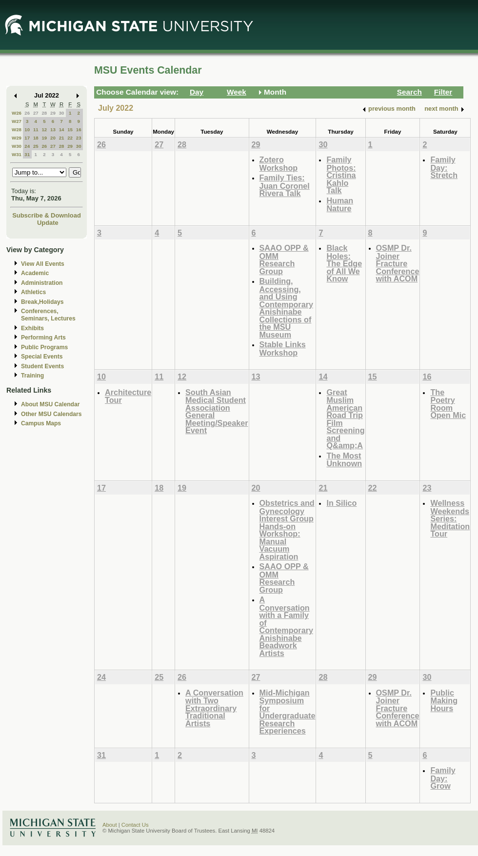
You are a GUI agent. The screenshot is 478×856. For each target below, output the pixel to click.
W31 (16, 154)
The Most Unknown (344, 459)
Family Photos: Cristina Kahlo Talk (341, 175)
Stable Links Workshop (282, 348)
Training (32, 375)
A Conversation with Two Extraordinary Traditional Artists (214, 708)
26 (27, 113)
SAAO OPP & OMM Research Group (284, 259)
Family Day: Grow (442, 778)
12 (44, 129)
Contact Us (135, 825)
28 (44, 113)
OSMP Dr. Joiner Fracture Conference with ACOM (397, 263)
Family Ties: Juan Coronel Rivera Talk (284, 185)
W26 (16, 113)
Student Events (42, 366)
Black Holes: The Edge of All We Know (344, 263)
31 (27, 154)
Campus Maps (41, 423)
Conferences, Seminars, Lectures (48, 315)
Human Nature (339, 204)
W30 (16, 146)
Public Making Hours (444, 700)
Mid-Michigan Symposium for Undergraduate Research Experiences (287, 712)
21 (61, 137)
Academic (35, 273)
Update (48, 222)
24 (27, 146)
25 (36, 146)
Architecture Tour (128, 396)
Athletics (33, 292)
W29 (16, 137)
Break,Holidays (42, 302)
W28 (16, 129)
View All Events (42, 263)
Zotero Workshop (278, 163)
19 (44, 137)
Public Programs (44, 347)
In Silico (341, 502)
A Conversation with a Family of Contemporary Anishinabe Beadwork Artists (286, 626)
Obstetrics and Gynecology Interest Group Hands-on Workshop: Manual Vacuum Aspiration (287, 529)
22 (70, 137)
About (109, 825)
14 (61, 129)
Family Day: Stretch (444, 167)
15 (70, 129)
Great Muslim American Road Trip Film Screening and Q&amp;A (345, 419)
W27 (16, 121)
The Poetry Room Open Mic (448, 404)
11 (36, 129)
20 (53, 137)
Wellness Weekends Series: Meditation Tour (450, 518)
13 (53, 129)
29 (53, 113)
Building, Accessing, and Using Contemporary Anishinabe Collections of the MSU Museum (286, 308)
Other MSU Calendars (51, 414)
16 (78, 129)
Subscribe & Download (46, 215)
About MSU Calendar (50, 404)
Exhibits (32, 328)
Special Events (41, 356)
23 (78, 137)
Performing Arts (43, 337)
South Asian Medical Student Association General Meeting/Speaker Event (216, 411)
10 (27, 129)
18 (36, 137)
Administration (41, 282)
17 (27, 137)
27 (36, 113)
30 (61, 113)
